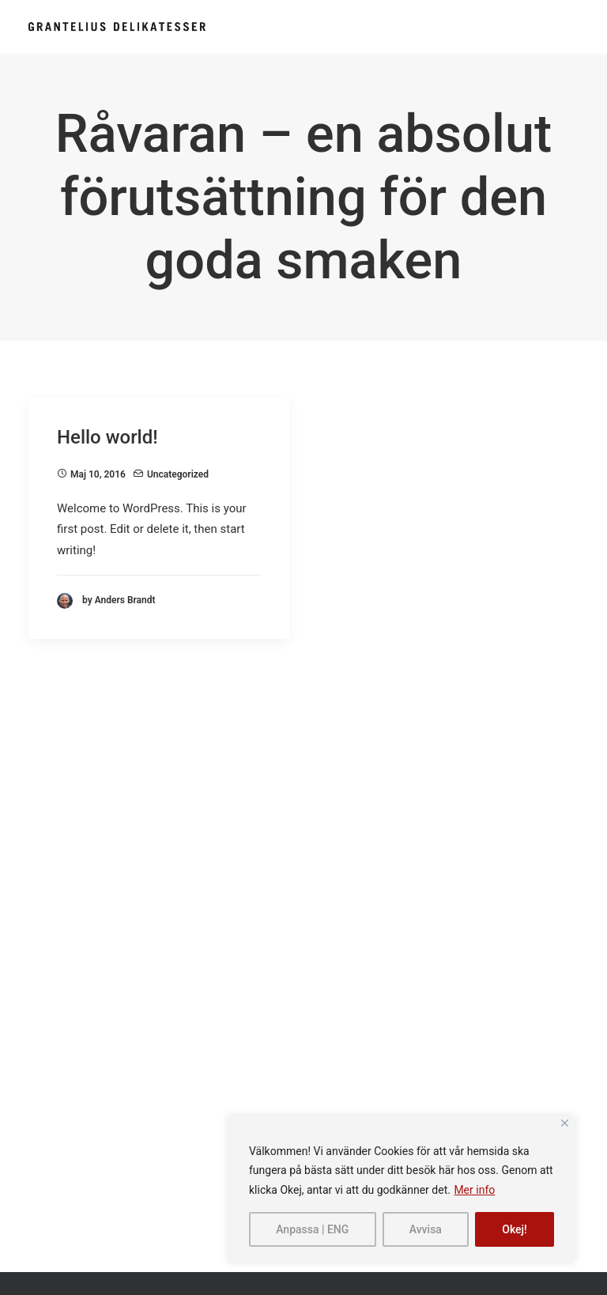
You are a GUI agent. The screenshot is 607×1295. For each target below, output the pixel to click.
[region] (401, 1190)
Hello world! (107, 437)
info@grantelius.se (95, 936)
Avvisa (425, 1229)
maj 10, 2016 (98, 474)
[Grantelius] (116, 26)
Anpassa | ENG (312, 1229)
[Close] (564, 1123)
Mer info (474, 1190)
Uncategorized (178, 474)
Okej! (514, 1229)
